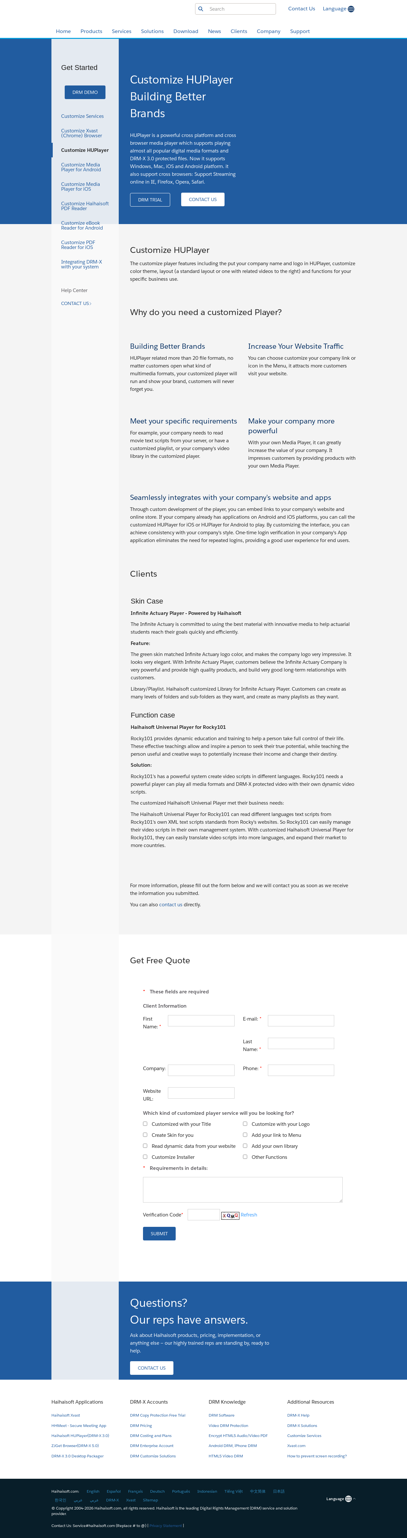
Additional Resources (310, 1402)
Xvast (131, 1500)
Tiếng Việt (234, 1491)
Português (181, 1491)
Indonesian (207, 1491)
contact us (170, 904)
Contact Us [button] (301, 8)
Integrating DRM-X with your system (81, 264)
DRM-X (112, 1500)
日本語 (279, 1491)
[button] (85, 92)
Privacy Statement (165, 1525)
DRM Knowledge (227, 1402)
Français (135, 1491)
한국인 (60, 1500)
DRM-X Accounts (149, 1402)
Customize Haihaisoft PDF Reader (85, 205)
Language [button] (335, 8)
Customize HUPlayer (85, 150)
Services (121, 31)
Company (268, 31)
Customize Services (82, 116)
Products (91, 31)
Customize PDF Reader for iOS (78, 244)
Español (114, 1491)
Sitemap (150, 1500)
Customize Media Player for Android (81, 167)
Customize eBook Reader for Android (82, 225)
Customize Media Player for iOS (80, 186)
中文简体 (258, 1491)
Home (63, 31)
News (214, 31)
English (93, 1491)
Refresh (249, 1215)
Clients (239, 31)
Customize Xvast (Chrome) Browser (81, 133)
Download (185, 31)
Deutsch (157, 1491)
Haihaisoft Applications (77, 1402)
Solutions (152, 31)
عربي (78, 1500)
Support (300, 31)
